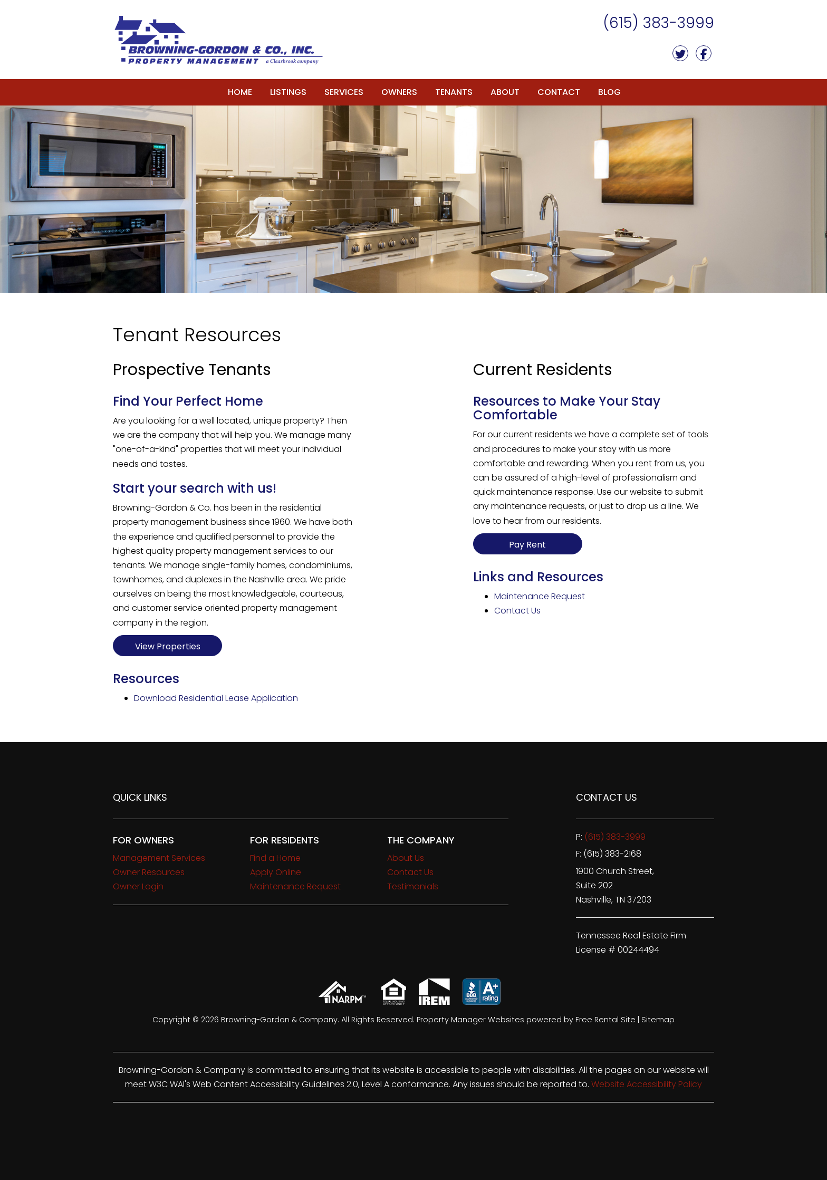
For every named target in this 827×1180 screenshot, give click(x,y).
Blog (609, 92)
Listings (288, 92)
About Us (405, 858)
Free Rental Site (605, 1019)
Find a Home (275, 858)
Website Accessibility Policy (646, 1084)
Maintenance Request (539, 596)
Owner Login (138, 886)
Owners (399, 92)
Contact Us (517, 611)
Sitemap (658, 1019)
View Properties (167, 646)
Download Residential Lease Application (216, 698)
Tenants (454, 92)
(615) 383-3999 (658, 23)
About (505, 92)
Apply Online (275, 872)
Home (240, 92)
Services (343, 92)
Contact (558, 92)
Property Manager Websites (470, 1019)
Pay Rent (527, 545)
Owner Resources (149, 872)
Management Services (159, 858)
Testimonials (412, 886)
